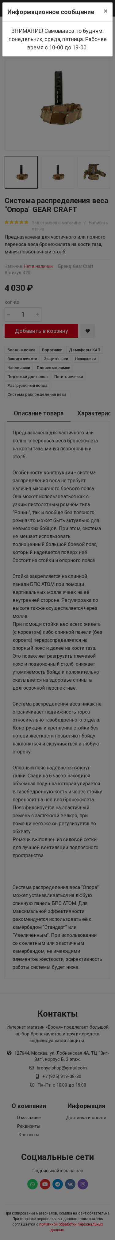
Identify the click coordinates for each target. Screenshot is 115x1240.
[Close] (106, 11)
